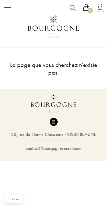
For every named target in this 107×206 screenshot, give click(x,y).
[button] (14, 199)
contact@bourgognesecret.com (53, 148)
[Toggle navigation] (7, 5)
